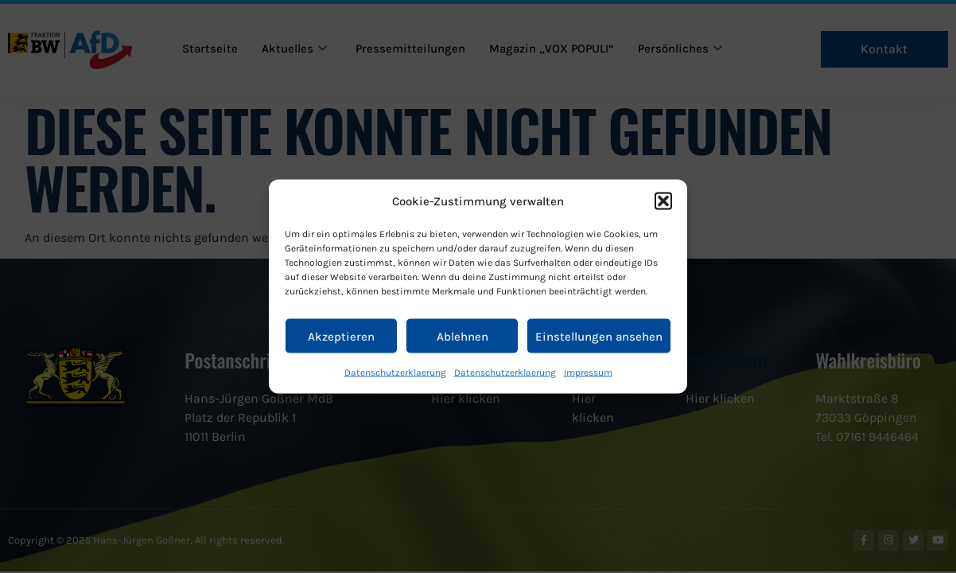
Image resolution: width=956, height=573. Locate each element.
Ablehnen (462, 336)
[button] (663, 201)
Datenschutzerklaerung (395, 372)
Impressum (588, 372)
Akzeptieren (341, 336)
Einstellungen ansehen (599, 336)
